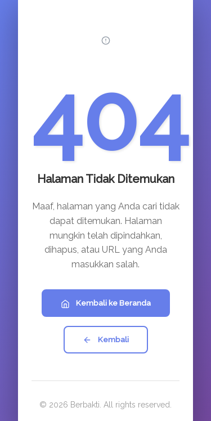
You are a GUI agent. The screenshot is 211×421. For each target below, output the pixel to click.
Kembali (106, 339)
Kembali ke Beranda (106, 303)
